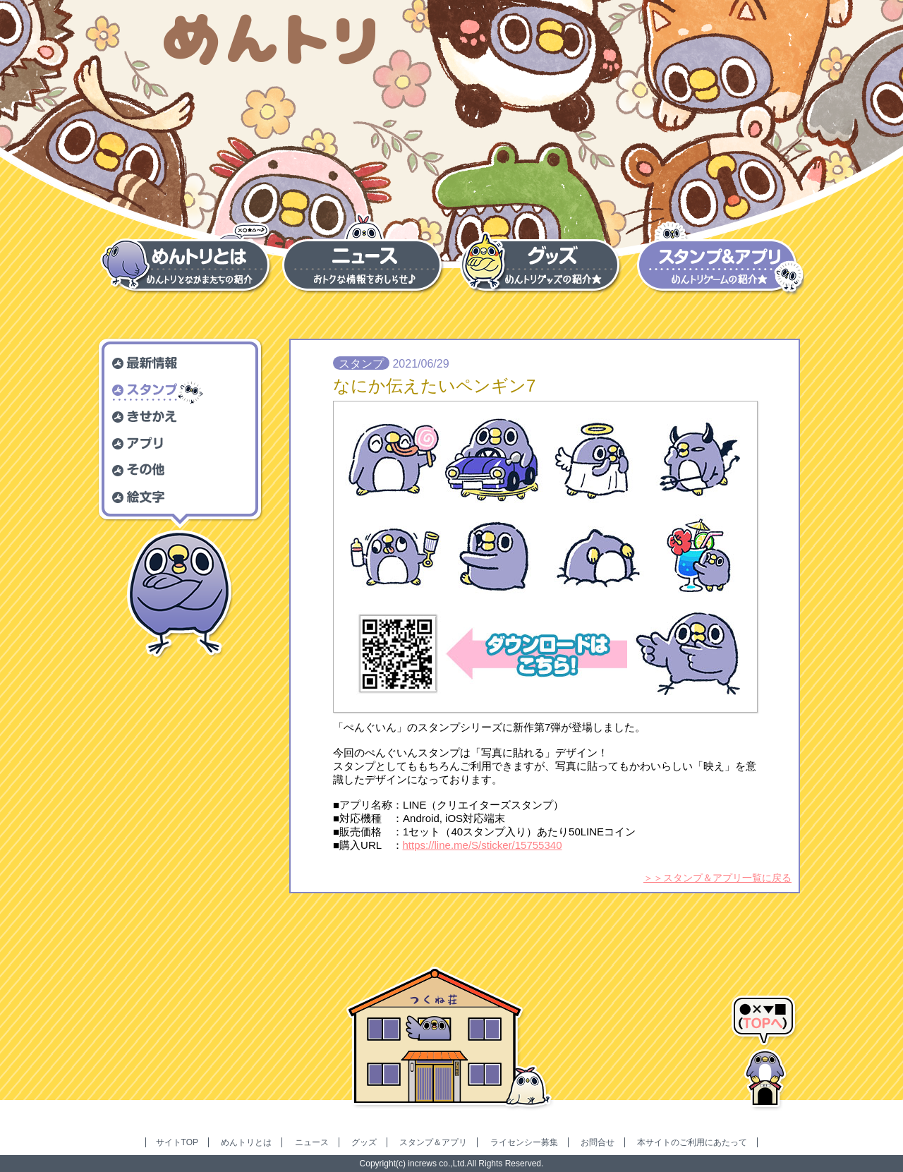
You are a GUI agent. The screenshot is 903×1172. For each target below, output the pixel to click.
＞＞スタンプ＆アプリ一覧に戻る (717, 877)
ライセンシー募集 (524, 1142)
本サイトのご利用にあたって (692, 1142)
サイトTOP (177, 1142)
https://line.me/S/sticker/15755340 (482, 845)
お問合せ (597, 1142)
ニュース (312, 1142)
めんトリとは (246, 1142)
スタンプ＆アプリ (433, 1142)
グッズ (364, 1142)
